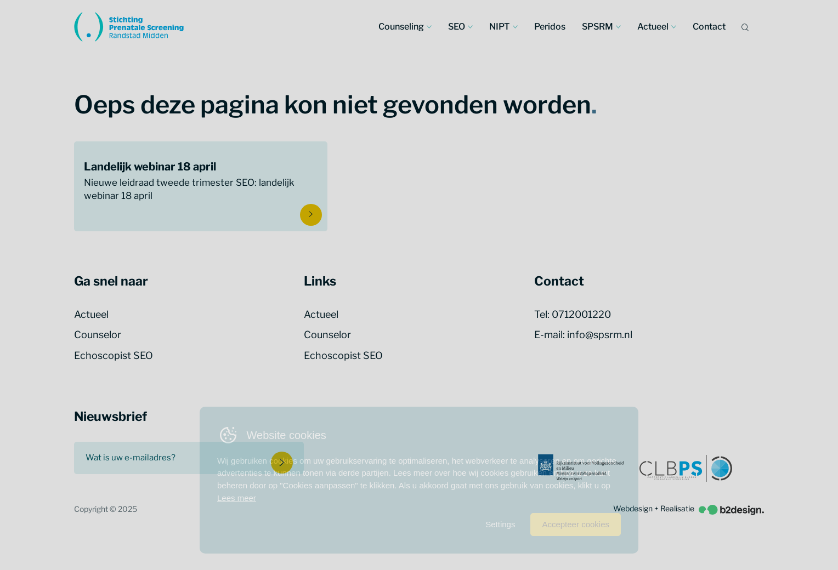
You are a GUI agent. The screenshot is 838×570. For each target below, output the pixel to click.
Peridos (549, 26)
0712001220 (581, 314)
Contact (709, 26)
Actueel (653, 26)
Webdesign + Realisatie (688, 508)
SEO (456, 26)
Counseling (401, 26)
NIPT (499, 26)
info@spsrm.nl (599, 334)
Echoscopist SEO (113, 355)
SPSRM (597, 26)
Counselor (97, 334)
